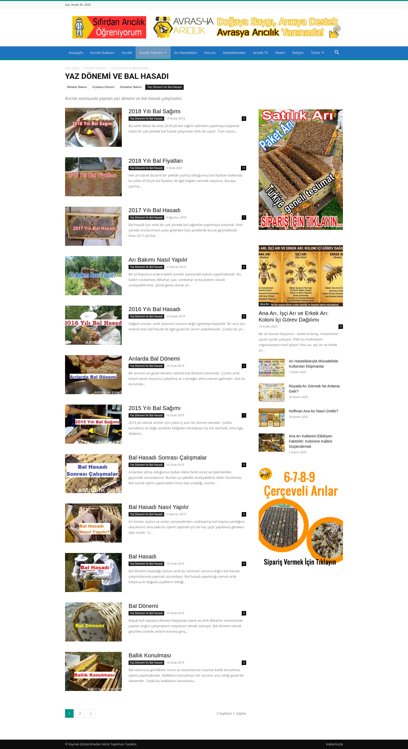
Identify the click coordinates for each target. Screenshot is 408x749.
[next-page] (90, 713)
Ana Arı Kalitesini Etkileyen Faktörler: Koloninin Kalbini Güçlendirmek (310, 441)
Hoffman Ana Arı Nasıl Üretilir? (313, 411)
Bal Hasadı (143, 556)
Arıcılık (127, 52)
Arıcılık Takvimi (153, 52)
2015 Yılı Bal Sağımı (155, 408)
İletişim (298, 52)
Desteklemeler (234, 52)
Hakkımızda (334, 744)
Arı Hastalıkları (185, 52)
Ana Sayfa (72, 68)
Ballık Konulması (150, 655)
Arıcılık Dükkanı (102, 52)
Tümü (317, 52)
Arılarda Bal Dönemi (154, 358)
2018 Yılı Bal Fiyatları (156, 161)
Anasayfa (76, 52)
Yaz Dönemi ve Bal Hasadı (164, 87)
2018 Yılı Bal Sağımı (155, 111)
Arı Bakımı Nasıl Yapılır (158, 259)
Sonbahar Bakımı (131, 87)
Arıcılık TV (260, 52)
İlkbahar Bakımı (77, 87)
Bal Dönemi (143, 606)
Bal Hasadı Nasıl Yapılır (159, 507)
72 (243, 168)
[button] (336, 53)
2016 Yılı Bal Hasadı (155, 309)
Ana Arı (210, 52)
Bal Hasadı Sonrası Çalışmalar (168, 457)
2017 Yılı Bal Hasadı (155, 210)
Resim (280, 52)
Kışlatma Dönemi (103, 87)
